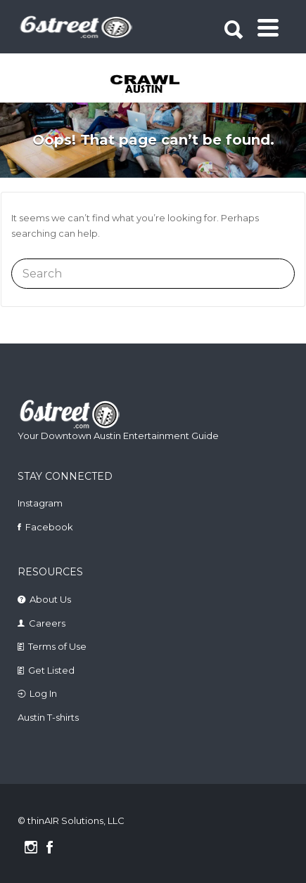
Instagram (40, 503)
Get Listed (51, 670)
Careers (47, 623)
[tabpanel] (155, 85)
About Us (50, 599)
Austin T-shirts (48, 717)
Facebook (49, 526)
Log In (43, 693)
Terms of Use (57, 646)
